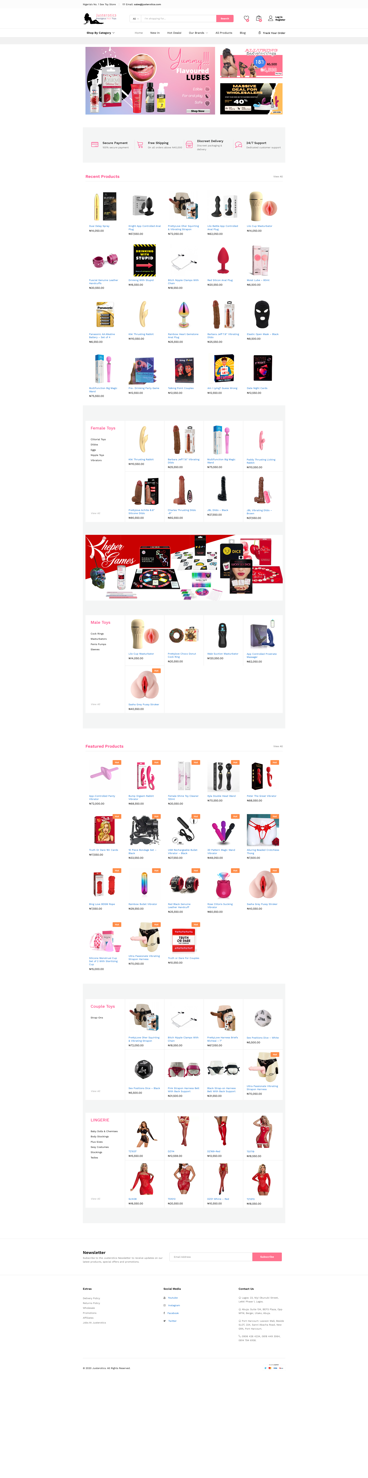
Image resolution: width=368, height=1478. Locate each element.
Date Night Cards (257, 388)
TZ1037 (133, 1151)
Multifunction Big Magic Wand (103, 390)
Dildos (94, 444)
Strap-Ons (97, 1017)
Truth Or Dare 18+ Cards (103, 850)
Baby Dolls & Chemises (104, 1131)
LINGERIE (100, 1120)
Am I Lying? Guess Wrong (222, 388)
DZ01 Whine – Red (218, 1199)
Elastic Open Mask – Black (263, 334)
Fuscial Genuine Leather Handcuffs (103, 282)
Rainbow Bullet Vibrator (143, 904)
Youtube (173, 1297)
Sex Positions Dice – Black (144, 1088)
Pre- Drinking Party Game (144, 388)
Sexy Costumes (100, 1147)
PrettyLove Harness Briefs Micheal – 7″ (222, 1039)
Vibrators (96, 460)
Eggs (93, 450)
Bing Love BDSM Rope (102, 904)
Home (139, 32)
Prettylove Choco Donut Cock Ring (182, 655)
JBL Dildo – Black (217, 510)
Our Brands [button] (196, 32)
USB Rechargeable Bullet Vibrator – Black (182, 851)
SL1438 (133, 1199)
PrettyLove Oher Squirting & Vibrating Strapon (183, 227)
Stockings (96, 1152)
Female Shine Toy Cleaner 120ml (183, 797)
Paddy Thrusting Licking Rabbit (261, 461)
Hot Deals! (174, 32)
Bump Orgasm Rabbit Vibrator (141, 797)
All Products (224, 32)
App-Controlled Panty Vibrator (102, 797)
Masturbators (99, 639)
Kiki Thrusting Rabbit (141, 334)
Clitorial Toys (98, 439)
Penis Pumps (98, 644)
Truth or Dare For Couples (183, 958)
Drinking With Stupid (141, 280)
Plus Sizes (97, 1142)
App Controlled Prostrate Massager (262, 655)
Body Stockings (100, 1136)
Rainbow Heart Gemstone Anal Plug (183, 336)
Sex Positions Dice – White (263, 1037)
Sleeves (95, 649)
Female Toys (103, 428)
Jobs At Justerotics (94, 1322)
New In (155, 32)
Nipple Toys (97, 455)
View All (278, 176)
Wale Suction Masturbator (222, 653)
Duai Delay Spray (99, 226)
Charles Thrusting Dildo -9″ (182, 512)
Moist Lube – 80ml (258, 280)
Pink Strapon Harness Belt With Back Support (183, 1090)
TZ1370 (251, 1199)
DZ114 (171, 1151)
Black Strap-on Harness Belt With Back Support (221, 1090)
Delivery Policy (91, 1298)
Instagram (174, 1305)
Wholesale (89, 1308)
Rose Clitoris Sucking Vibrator (220, 906)
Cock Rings (97, 633)
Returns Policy (91, 1303)
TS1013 (171, 1199)
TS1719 (250, 1151)
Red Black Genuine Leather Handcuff (179, 906)
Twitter (172, 1321)
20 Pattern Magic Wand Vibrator (221, 851)
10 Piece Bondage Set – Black (142, 851)
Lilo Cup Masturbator (259, 226)
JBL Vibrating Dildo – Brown (259, 512)
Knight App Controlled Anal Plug (145, 227)
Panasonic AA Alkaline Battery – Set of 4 (102, 336)
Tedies (94, 1157)
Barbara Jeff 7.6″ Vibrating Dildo (223, 336)
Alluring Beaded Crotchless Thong (263, 851)
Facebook (173, 1313)
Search (225, 18)
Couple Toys (103, 1006)
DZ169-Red (213, 1151)
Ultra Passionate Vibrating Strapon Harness (144, 957)
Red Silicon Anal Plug (220, 280)
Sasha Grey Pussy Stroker (144, 704)
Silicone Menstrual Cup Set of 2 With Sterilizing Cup (103, 961)
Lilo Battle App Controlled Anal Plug (222, 227)
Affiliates (88, 1317)
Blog (243, 32)
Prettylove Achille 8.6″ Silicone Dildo (142, 512)
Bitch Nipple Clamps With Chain (183, 282)
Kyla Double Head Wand (221, 796)
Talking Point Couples (181, 388)
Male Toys (100, 622)
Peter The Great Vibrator (261, 796)
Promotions (89, 1313)
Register (280, 19)
